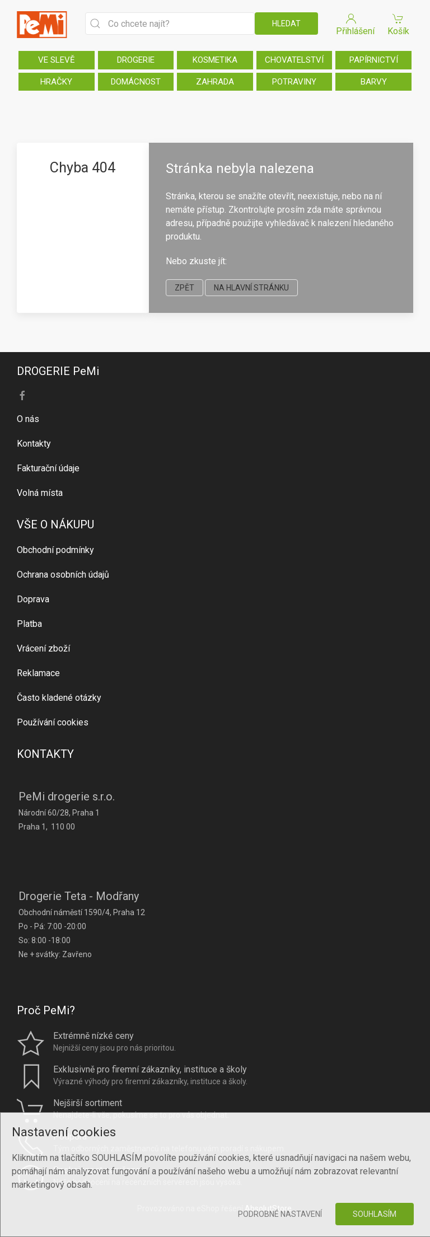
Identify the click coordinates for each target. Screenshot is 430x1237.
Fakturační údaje (48, 468)
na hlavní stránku (251, 287)
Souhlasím (374, 1214)
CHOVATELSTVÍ (294, 60)
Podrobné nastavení (280, 1214)
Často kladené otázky (59, 697)
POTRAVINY (294, 82)
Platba (29, 623)
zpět (184, 287)
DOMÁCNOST (136, 82)
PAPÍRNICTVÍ (373, 60)
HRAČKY (56, 82)
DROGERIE (136, 60)
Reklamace (38, 673)
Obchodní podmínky (55, 550)
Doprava (33, 599)
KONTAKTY (45, 754)
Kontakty (34, 443)
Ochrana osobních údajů (63, 574)
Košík (398, 23)
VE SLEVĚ (56, 60)
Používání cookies (52, 722)
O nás (28, 419)
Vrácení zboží (43, 648)
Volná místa (40, 493)
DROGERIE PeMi (58, 371)
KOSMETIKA (215, 60)
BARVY (374, 82)
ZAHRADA (215, 82)
